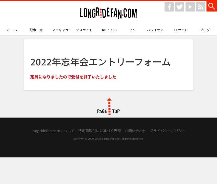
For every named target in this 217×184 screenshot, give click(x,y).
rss (200, 7)
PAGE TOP (108, 106)
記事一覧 (36, 29)
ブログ (205, 29)
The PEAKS (108, 29)
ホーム (12, 29)
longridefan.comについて (52, 130)
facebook (169, 7)
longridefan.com (108, 13)
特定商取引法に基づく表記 (99, 130)
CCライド (181, 29)
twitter (179, 7)
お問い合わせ (135, 130)
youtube (190, 7)
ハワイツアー (157, 29)
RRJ (133, 29)
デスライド (84, 29)
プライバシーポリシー (168, 130)
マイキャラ (60, 29)
